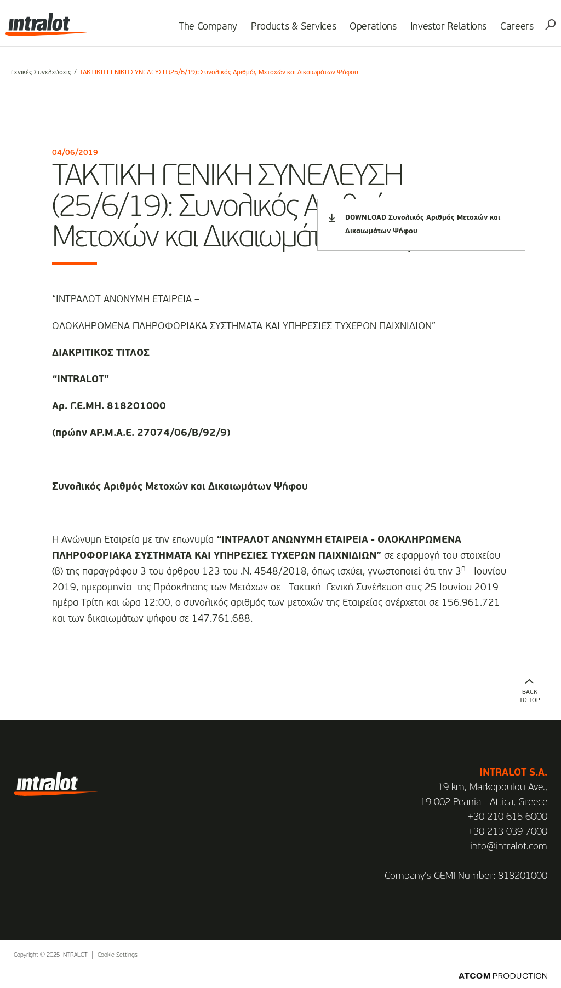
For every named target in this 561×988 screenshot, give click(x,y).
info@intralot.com (508, 847)
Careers (511, 31)
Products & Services (287, 31)
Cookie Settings (118, 955)
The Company (202, 31)
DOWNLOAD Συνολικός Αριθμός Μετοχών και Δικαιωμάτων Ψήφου (414, 224)
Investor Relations (443, 31)
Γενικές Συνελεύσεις (41, 73)
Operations (368, 31)
